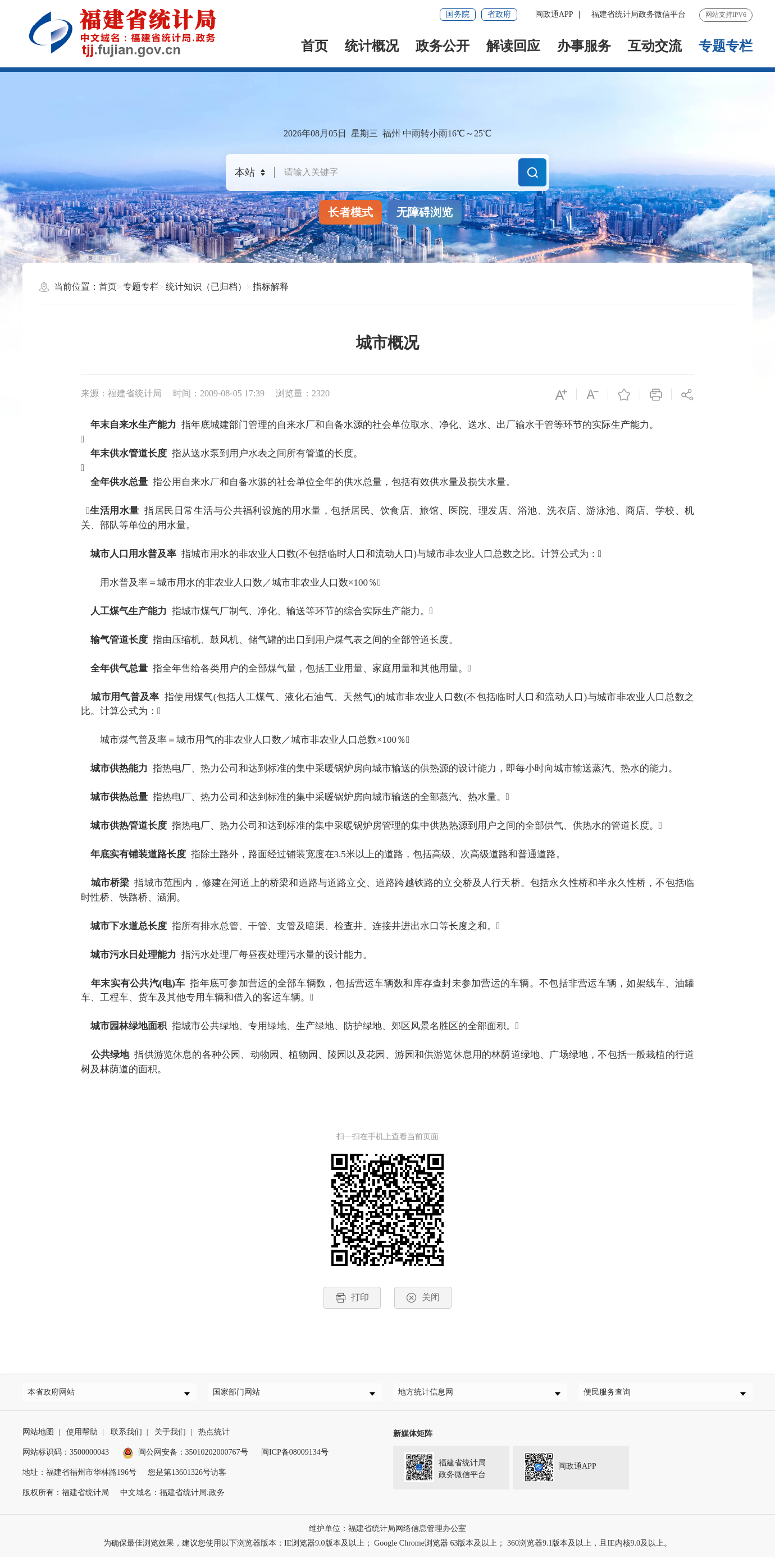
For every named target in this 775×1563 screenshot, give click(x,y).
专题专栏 (726, 46)
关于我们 (170, 1437)
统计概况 (372, 46)
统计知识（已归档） (206, 286)
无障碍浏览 (424, 212)
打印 (352, 1298)
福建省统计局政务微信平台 (638, 14)
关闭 (423, 1298)
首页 (314, 46)
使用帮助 (82, 1437)
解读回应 (513, 46)
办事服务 (584, 46)
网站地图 (38, 1437)
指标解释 (271, 286)
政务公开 (442, 46)
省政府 (499, 14)
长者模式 (350, 212)
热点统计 (214, 1437)
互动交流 (655, 46)
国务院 (457, 14)
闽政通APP (554, 14)
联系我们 (126, 1437)
